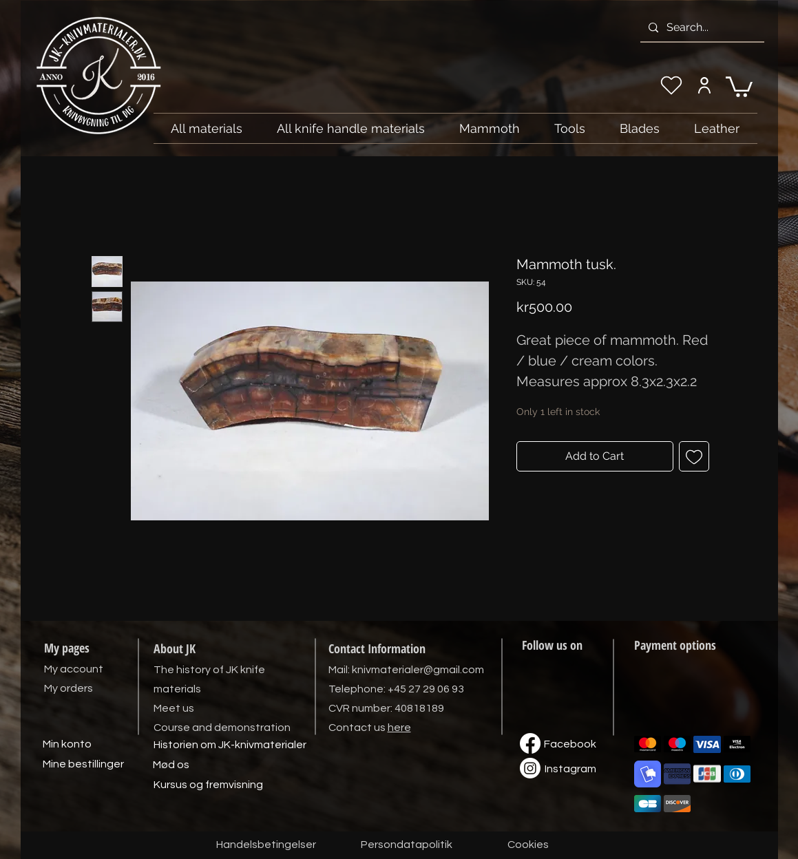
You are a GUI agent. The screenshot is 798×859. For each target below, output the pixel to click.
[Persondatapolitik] (407, 845)
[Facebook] (570, 745)
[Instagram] (571, 769)
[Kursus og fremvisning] (208, 785)
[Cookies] (528, 845)
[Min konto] (67, 745)
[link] (739, 85)
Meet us (174, 708)
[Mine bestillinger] (83, 764)
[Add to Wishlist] (694, 456)
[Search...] (700, 27)
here (399, 727)
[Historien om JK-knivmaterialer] (230, 745)
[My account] (705, 85)
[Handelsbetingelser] (266, 845)
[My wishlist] (671, 85)
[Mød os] (171, 765)
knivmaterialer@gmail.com (418, 669)
